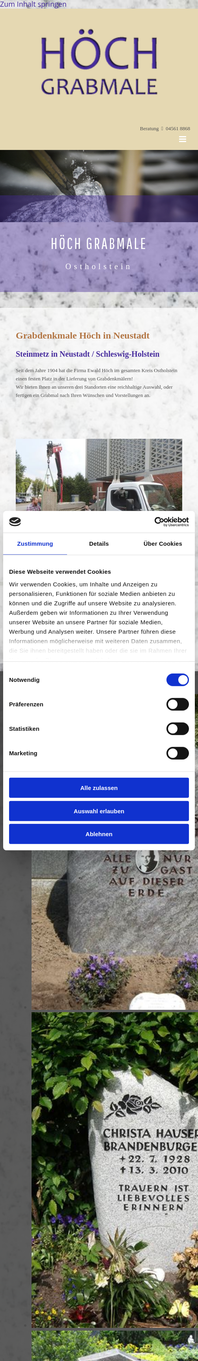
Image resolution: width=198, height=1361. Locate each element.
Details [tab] (99, 543)
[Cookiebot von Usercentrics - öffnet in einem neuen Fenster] (154, 522)
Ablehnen (99, 834)
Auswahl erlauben (99, 810)
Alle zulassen (99, 787)
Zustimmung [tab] (35, 543)
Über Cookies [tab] (163, 543)
